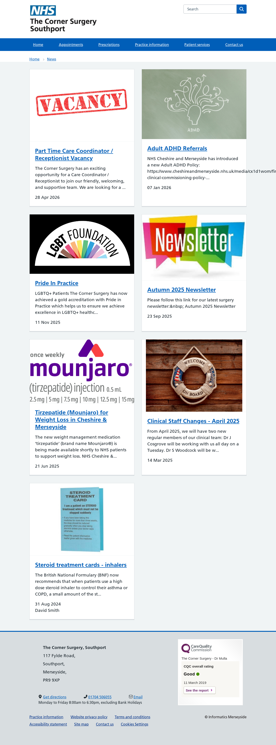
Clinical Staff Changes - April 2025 (193, 421)
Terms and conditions (132, 717)
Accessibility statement (48, 724)
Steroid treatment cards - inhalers (81, 564)
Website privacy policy (89, 717)
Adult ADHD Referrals (177, 148)
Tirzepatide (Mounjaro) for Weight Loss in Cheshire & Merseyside (71, 419)
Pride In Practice (56, 283)
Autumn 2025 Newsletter (181, 289)
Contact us (234, 44)
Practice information (152, 44)
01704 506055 (100, 697)
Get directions (54, 697)
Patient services (197, 44)
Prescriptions (108, 44)
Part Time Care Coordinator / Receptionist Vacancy (74, 154)
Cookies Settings (134, 724)
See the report (197, 690)
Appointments (71, 44)
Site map (81, 724)
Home (38, 44)
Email (138, 697)
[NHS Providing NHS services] (63, 19)
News (51, 59)
